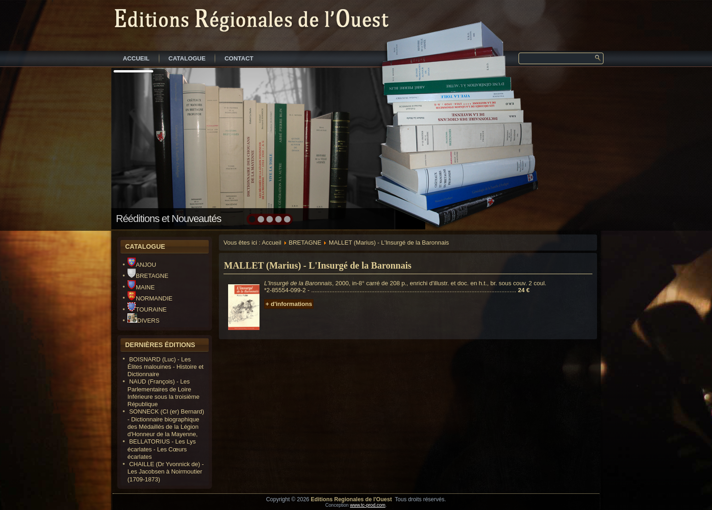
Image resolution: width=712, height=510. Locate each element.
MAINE (141, 287)
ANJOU (141, 264)
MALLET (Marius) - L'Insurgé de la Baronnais (317, 265)
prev (138, 147)
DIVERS (143, 320)
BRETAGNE (148, 275)
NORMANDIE (149, 298)
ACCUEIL (136, 58)
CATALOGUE (187, 58)
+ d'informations (288, 303)
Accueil (271, 242)
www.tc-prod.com (368, 505)
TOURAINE (147, 309)
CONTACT (238, 58)
